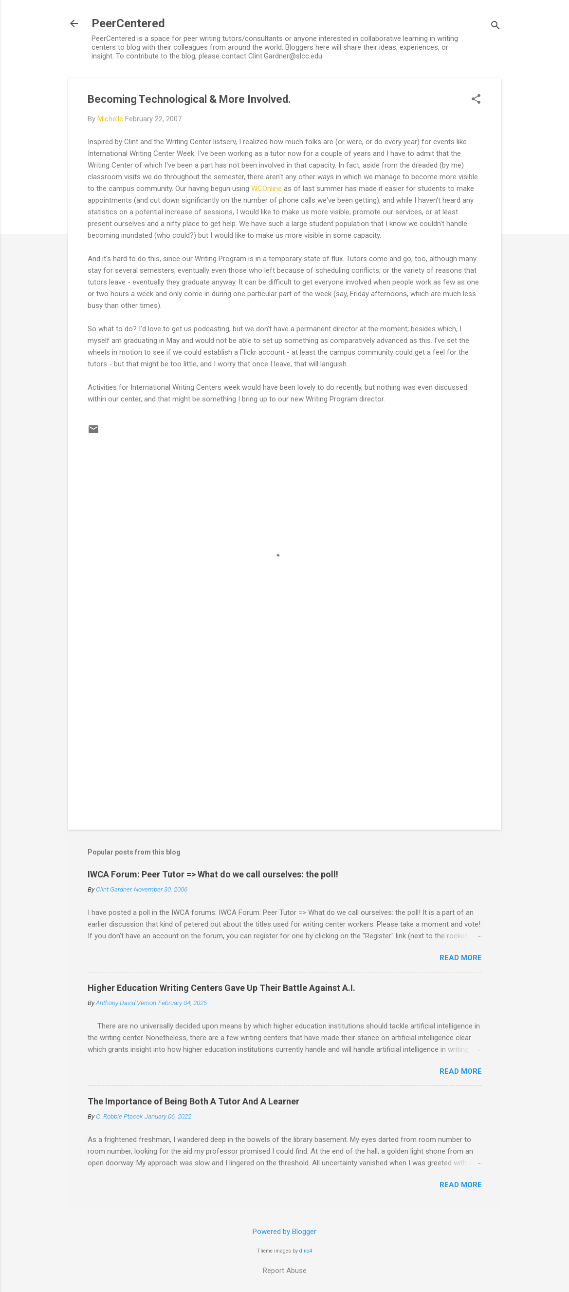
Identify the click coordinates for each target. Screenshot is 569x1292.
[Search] (495, 26)
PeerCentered (128, 23)
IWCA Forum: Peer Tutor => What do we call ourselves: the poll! (213, 874)
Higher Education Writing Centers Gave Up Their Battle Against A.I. (221, 988)
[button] (476, 100)
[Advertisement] (285, 739)
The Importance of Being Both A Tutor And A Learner (193, 1101)
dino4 (305, 1251)
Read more (461, 957)
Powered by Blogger (284, 1231)
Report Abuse (285, 1270)
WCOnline (266, 188)
